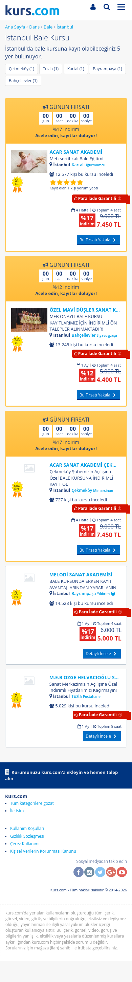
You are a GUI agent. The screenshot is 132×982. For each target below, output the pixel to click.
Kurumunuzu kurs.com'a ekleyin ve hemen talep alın (61, 775)
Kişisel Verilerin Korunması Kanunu (43, 851)
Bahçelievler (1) (23, 81)
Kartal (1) (75, 69)
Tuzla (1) (51, 69)
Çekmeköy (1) (21, 69)
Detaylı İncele (102, 653)
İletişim (17, 811)
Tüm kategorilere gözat (32, 803)
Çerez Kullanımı (25, 844)
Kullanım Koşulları (27, 828)
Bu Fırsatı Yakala (98, 240)
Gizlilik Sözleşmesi (27, 836)
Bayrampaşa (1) (107, 69)
